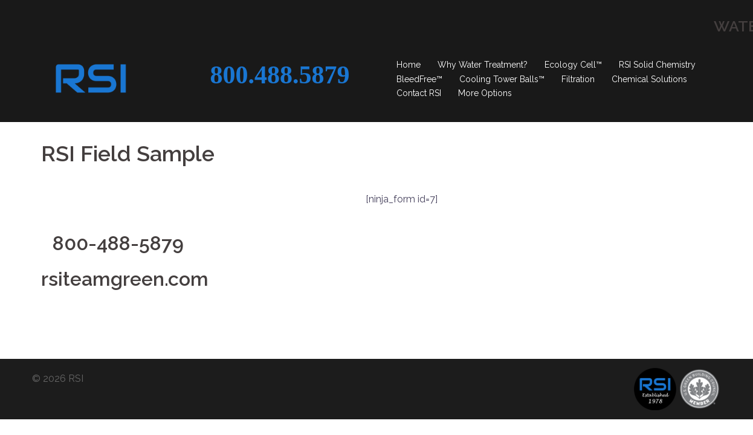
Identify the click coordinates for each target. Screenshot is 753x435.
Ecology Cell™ (573, 64)
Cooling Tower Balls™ (502, 79)
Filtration (578, 79)
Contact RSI (418, 93)
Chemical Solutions (649, 79)
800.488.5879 (279, 75)
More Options (485, 93)
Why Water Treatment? (483, 64)
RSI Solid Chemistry (657, 64)
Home (408, 64)
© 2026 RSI (57, 341)
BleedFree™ (419, 79)
